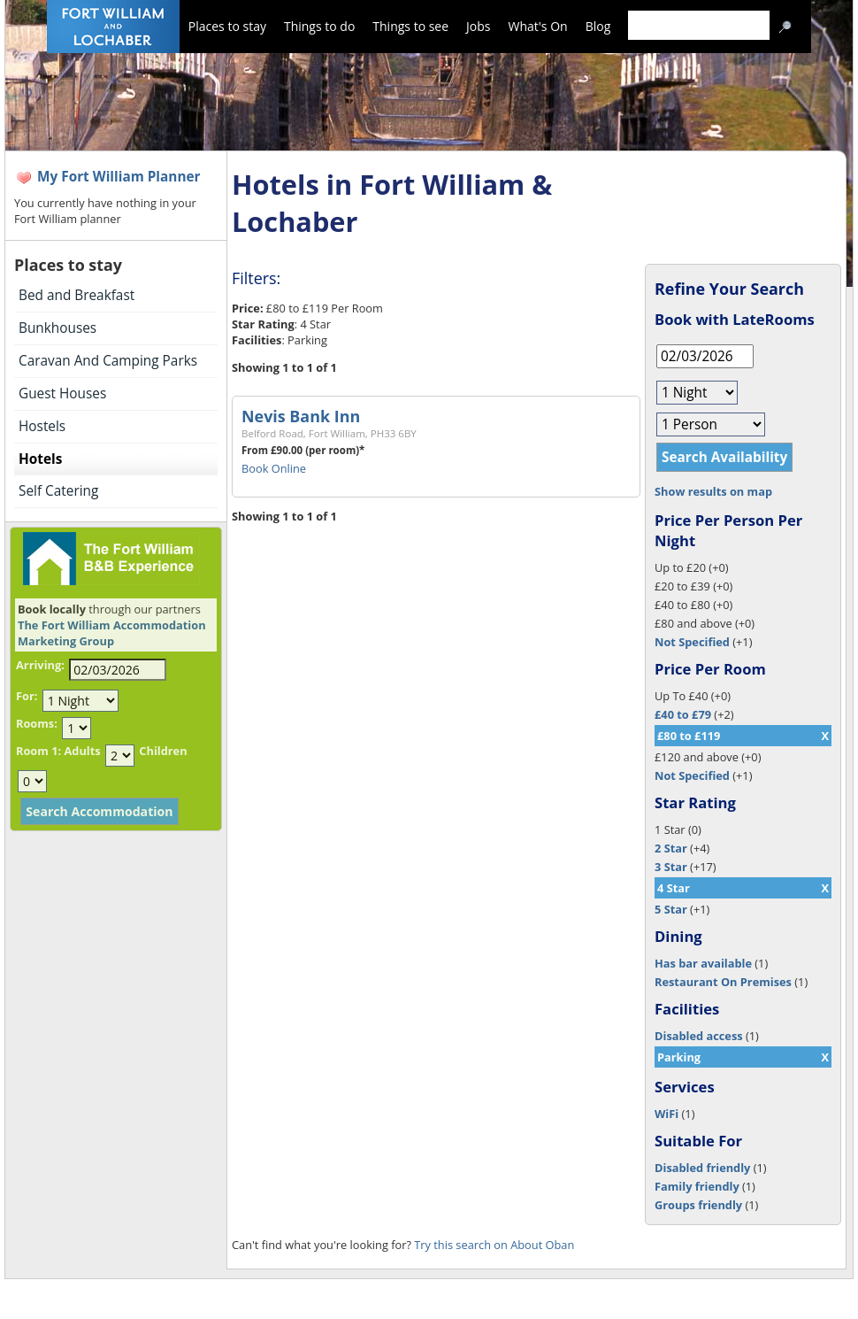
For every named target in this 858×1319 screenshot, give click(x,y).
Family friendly (697, 1186)
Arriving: (40, 665)
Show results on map (713, 491)
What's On (538, 26)
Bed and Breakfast (76, 295)
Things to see (410, 26)
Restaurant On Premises (723, 982)
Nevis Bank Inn (300, 416)
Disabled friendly (702, 1168)
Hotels (40, 459)
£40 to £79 (683, 714)
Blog (598, 26)
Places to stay (227, 26)
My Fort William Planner (119, 176)
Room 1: (38, 751)
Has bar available (703, 963)
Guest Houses (62, 393)
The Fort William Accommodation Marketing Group (112, 633)
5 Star (671, 909)
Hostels (42, 426)
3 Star (671, 867)
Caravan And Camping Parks (108, 360)
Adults (82, 751)
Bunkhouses (57, 328)
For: (26, 696)
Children (163, 751)
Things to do (319, 26)
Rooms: (36, 723)
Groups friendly (698, 1205)
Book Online (273, 468)
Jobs (478, 26)
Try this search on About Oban (494, 1245)
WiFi (666, 1114)
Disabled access (699, 1036)
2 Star (671, 848)
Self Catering (58, 491)
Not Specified (692, 642)
